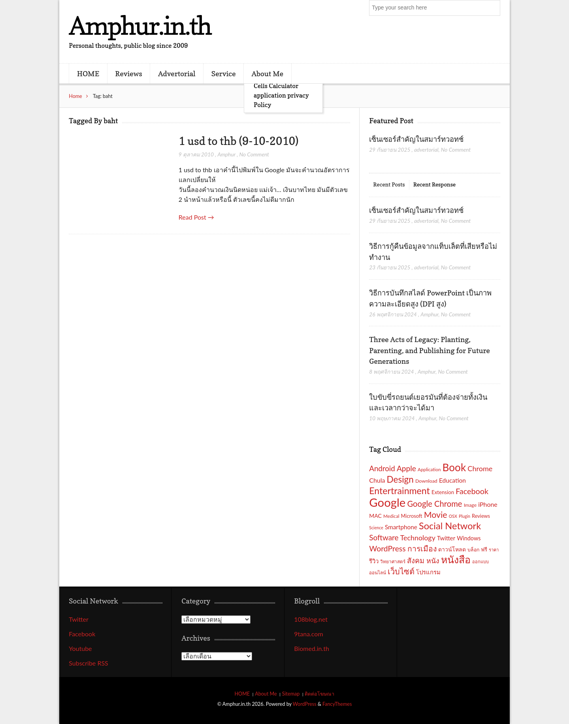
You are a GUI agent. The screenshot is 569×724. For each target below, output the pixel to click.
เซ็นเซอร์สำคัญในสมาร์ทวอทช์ (417, 139)
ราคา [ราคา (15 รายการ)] (494, 549)
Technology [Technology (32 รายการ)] (417, 537)
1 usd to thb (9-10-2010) (239, 141)
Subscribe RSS (88, 663)
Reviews (128, 73)
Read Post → (196, 217)
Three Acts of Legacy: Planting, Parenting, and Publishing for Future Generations (429, 350)
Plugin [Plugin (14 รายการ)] (464, 516)
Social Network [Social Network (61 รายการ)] (450, 525)
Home (75, 96)
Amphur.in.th (140, 25)
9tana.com (308, 633)
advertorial (426, 149)
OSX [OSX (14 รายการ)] (453, 516)
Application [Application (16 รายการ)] (429, 469)
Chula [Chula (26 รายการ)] (377, 480)
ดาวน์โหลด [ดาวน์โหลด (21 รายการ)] (452, 549)
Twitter (79, 619)
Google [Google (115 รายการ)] (387, 502)
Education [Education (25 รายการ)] (452, 480)
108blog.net (311, 619)
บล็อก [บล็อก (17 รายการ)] (473, 550)
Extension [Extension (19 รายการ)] (442, 492)
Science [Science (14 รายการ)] (376, 527)
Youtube (80, 648)
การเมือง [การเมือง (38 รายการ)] (422, 548)
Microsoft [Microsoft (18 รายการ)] (411, 516)
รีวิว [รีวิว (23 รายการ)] (374, 560)
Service (223, 73)
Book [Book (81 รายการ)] (454, 467)
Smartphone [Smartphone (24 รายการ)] (401, 526)
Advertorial (177, 73)
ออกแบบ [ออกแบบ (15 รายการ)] (480, 561)
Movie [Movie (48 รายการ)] (435, 515)
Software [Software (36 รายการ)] (383, 537)
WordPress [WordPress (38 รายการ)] (387, 548)
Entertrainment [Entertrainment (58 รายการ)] (399, 490)
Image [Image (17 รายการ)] (470, 505)
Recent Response (434, 184)
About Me (267, 73)
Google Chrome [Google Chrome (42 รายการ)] (434, 503)
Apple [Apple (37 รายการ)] (406, 468)
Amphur (226, 154)
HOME (88, 73)
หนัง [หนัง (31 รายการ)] (432, 561)
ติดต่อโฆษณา (319, 694)
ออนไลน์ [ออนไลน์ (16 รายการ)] (377, 572)
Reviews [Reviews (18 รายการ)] (481, 516)
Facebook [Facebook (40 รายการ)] (472, 491)
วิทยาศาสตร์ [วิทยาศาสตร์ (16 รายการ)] (392, 561)
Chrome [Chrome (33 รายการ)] (479, 468)
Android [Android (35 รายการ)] (382, 468)
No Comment (254, 154)
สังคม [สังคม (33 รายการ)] (415, 560)
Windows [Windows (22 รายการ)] (468, 538)
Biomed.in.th (311, 648)
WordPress (305, 704)
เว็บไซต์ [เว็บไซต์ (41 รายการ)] (401, 571)
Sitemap (291, 694)
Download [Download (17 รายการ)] (426, 481)
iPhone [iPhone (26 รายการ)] (487, 504)
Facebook (82, 633)
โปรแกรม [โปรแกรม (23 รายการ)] (428, 571)
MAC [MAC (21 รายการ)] (375, 515)
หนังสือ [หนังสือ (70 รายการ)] (456, 559)
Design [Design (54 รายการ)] (400, 479)
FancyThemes (337, 704)
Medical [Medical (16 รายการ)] (391, 516)
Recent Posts (389, 184)
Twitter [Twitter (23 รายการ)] (446, 538)
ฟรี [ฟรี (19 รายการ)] (484, 549)
